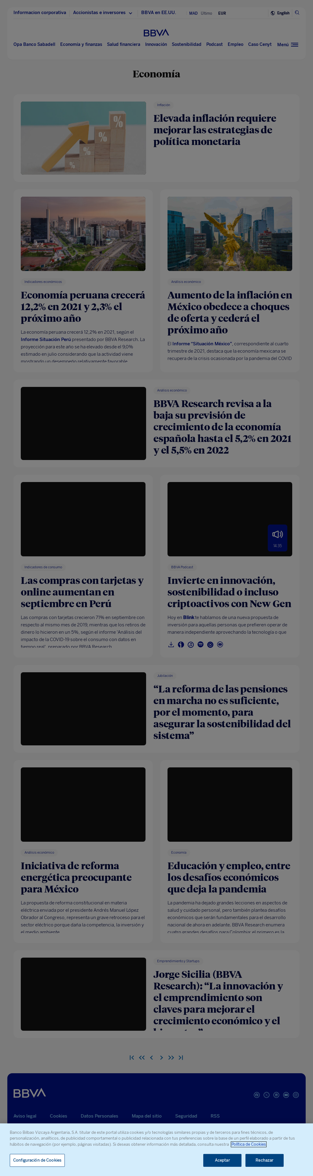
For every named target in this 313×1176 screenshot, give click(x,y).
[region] (156, 1149)
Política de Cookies (248, 1144)
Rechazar (264, 1160)
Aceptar (222, 1160)
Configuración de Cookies (37, 1160)
